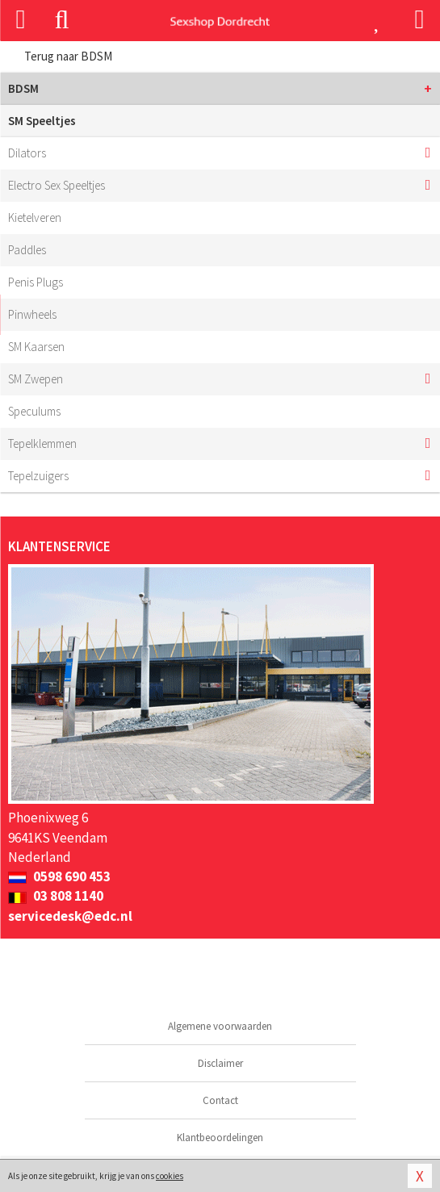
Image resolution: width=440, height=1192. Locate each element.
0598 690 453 (59, 876)
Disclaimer (220, 1063)
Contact (220, 1100)
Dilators (27, 153)
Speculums (34, 411)
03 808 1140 (55, 896)
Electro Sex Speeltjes (56, 185)
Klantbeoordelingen (220, 1137)
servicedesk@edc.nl (70, 916)
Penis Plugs (35, 282)
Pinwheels (32, 314)
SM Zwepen (35, 379)
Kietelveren (34, 217)
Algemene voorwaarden (220, 1026)
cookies (169, 1176)
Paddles (27, 249)
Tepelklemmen (42, 443)
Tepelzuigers (38, 475)
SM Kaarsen (36, 346)
